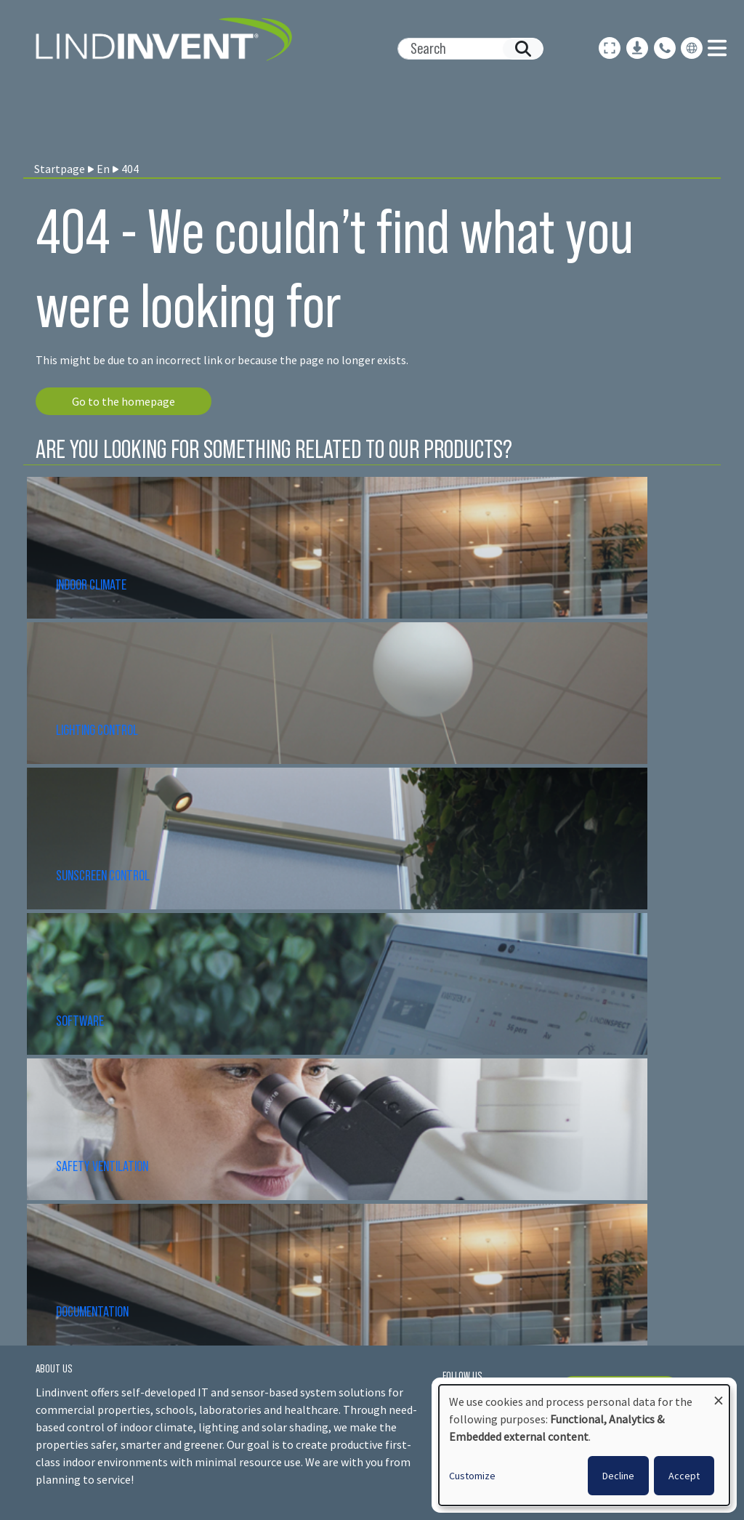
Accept (684, 1475)
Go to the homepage (123, 401)
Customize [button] (472, 1475)
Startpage (59, 168)
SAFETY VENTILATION (102, 1166)
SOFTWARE (80, 1021)
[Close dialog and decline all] (718, 1394)
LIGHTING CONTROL (97, 730)
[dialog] (584, 1445)
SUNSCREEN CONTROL (103, 875)
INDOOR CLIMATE (92, 584)
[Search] (464, 49)
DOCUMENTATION (92, 1311)
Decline (618, 1475)
